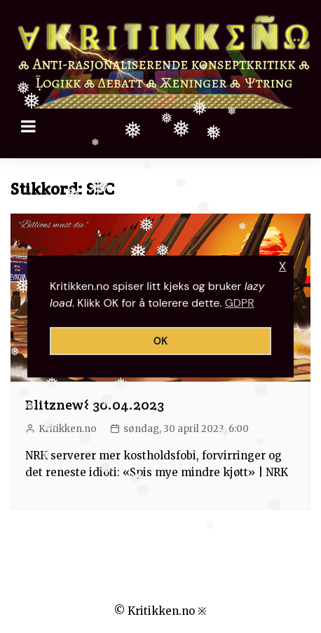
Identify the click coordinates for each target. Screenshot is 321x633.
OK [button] (160, 341)
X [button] (283, 266)
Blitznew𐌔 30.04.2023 (94, 405)
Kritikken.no (68, 429)
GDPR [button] (239, 302)
